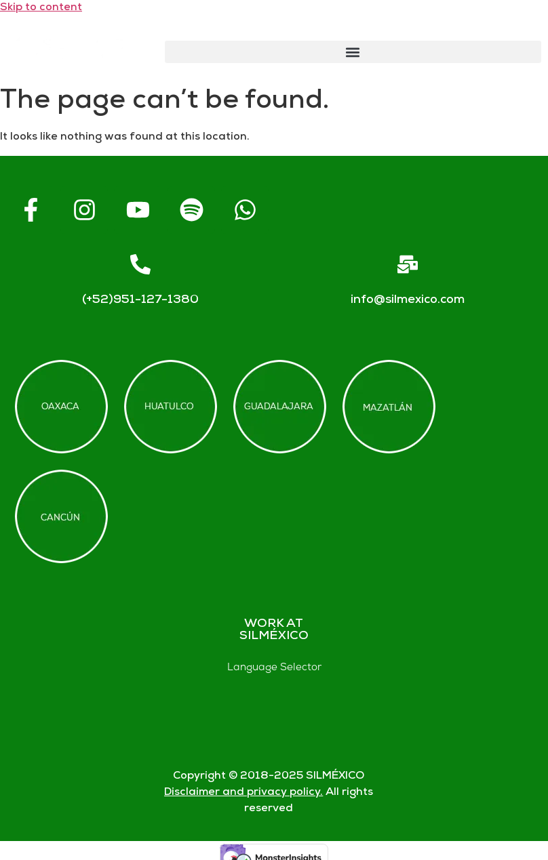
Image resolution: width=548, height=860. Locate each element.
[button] (353, 52)
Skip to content (41, 7)
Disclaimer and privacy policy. (243, 792)
